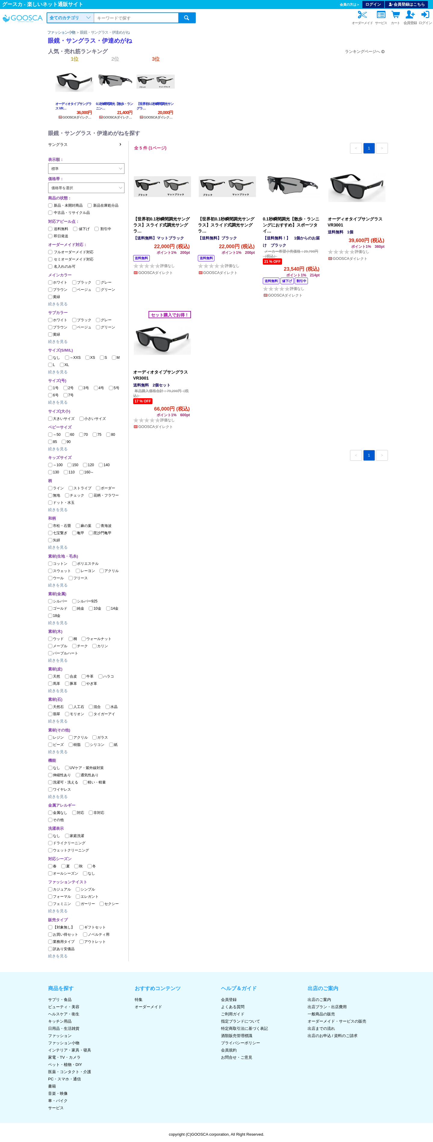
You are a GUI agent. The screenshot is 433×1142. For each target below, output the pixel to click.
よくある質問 (232, 1007)
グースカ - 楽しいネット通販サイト (42, 4)
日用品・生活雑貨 (63, 1028)
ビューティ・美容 (63, 1007)
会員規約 (229, 1050)
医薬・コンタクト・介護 (69, 1072)
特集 (139, 999)
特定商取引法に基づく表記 (244, 1028)
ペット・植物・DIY (65, 1064)
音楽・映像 (58, 1093)
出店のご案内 (319, 999)
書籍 (52, 1086)
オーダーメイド (148, 1007)
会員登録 (229, 999)
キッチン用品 (60, 1021)
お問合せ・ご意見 (236, 1057)
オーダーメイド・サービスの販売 (337, 1021)
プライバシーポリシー (240, 1043)
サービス (56, 1108)
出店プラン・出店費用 (327, 1007)
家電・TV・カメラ (64, 1057)
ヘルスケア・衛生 (63, 1014)
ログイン (373, 4)
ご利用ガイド (232, 1014)
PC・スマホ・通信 (64, 1079)
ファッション (60, 1035)
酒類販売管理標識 (236, 1035)
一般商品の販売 (321, 1014)
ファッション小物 (61, 32)
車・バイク (58, 1100)
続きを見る (58, 304)
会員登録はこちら (406, 4)
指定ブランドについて (240, 1021)
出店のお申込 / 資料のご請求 (333, 1035)
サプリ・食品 (60, 999)
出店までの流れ (321, 1028)
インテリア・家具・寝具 (69, 1050)
